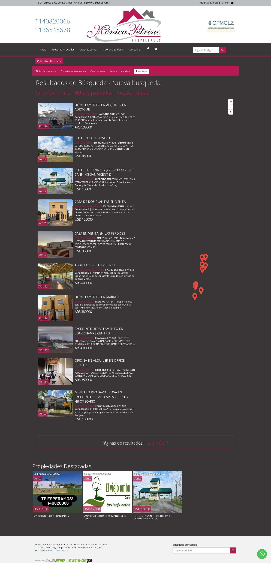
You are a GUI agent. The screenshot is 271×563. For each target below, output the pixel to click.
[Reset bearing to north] (230, 112)
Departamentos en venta (73, 71)
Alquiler (43, 126)
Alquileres (126, 71)
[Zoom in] (230, 101)
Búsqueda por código (185, 544)
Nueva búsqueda (136, 82)
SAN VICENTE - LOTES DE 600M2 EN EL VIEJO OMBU (105, 517)
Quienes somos (89, 49)
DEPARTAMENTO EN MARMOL (97, 297)
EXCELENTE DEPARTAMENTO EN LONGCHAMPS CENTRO (99, 331)
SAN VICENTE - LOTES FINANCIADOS (51, 515)
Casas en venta (97, 71)
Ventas (113, 71)
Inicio (43, 49)
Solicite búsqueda (46, 71)
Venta (42, 159)
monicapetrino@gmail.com (216, 2)
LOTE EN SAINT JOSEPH (92, 138)
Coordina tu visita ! (113, 49)
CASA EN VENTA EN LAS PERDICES (100, 233)
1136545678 (52, 30)
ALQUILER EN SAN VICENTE (95, 265)
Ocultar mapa (133, 92)
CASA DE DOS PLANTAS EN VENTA (100, 201)
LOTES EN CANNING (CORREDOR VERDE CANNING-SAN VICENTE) (104, 172)
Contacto (135, 49)
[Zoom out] (230, 106)
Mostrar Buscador (49, 61)
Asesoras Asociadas (63, 49)
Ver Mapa (141, 71)
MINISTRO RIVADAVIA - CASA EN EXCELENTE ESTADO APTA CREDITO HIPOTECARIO (101, 396)
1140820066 (52, 21)
